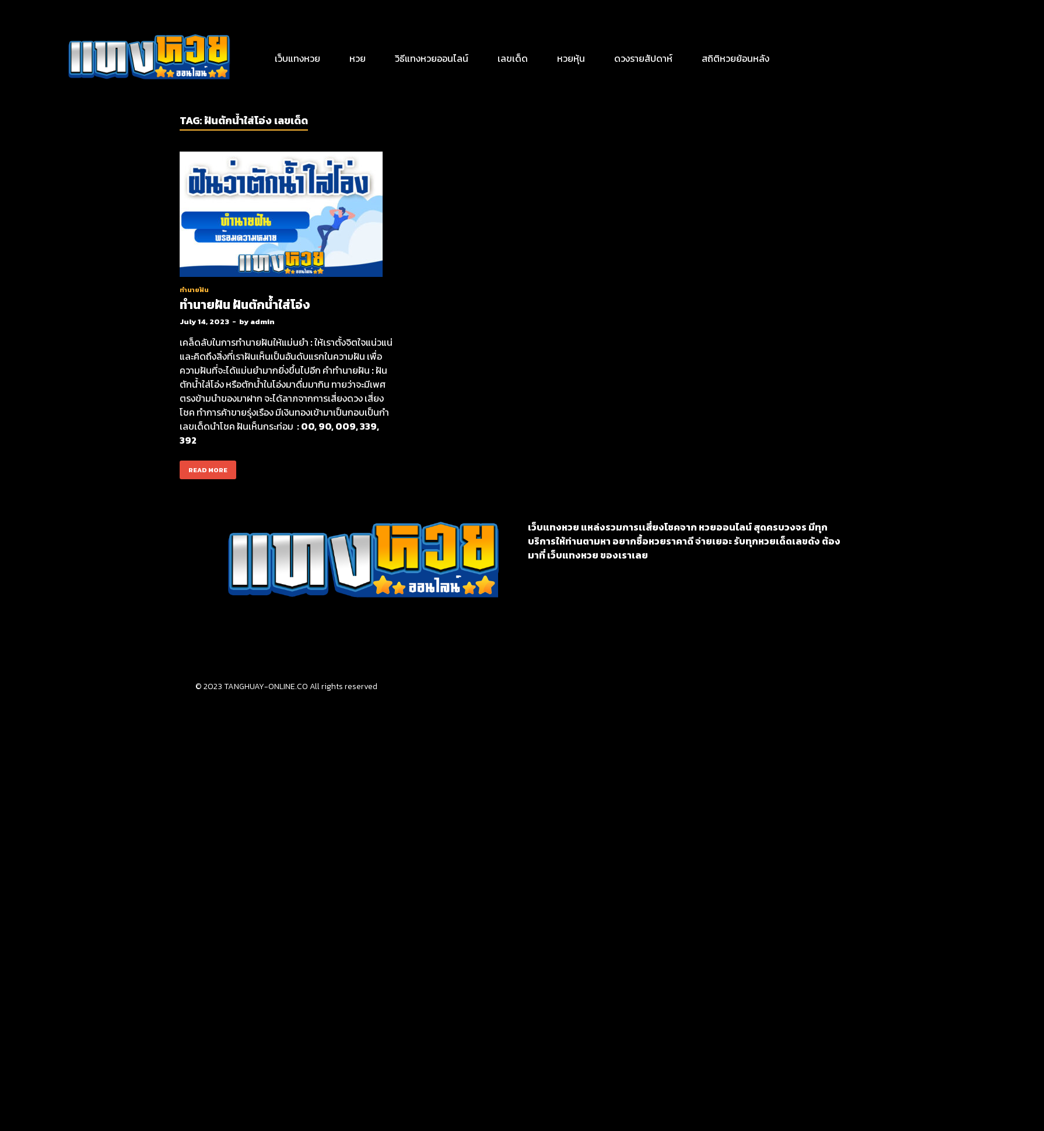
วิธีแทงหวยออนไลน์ (431, 58)
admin (262, 321)
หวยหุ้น (571, 58)
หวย (357, 58)
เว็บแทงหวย (297, 58)
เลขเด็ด (513, 58)
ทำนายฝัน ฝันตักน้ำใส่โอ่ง (245, 305)
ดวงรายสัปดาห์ (643, 58)
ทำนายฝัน (194, 289)
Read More (203, 468)
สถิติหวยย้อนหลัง (735, 58)
